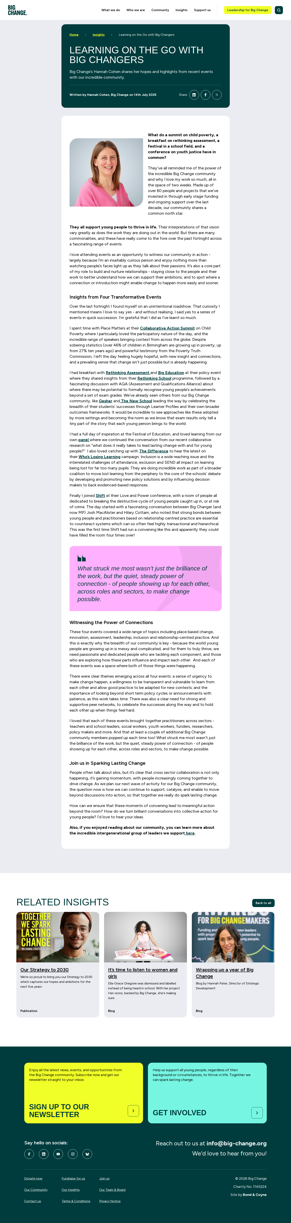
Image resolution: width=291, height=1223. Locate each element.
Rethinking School (154, 378)
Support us (202, 10)
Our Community (35, 1190)
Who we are (136, 10)
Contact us (32, 1201)
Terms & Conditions (76, 1201)
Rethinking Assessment (128, 372)
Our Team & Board (112, 1190)
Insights (182, 10)
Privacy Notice (110, 1201)
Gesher (105, 400)
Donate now (33, 1178)
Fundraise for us (73, 1178)
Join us (104, 1178)
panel (84, 439)
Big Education (171, 372)
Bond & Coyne (255, 1194)
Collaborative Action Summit (167, 328)
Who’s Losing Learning (99, 456)
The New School (136, 400)
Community (160, 10)
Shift (100, 495)
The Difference (153, 451)
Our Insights (71, 1190)
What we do (110, 10)
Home (74, 35)
